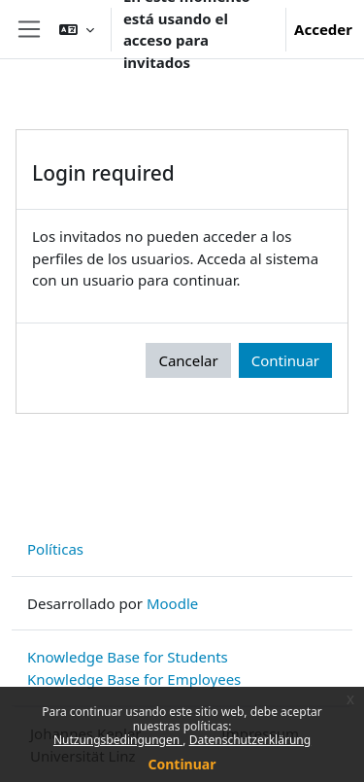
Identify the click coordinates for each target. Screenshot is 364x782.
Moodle (172, 603)
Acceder (323, 29)
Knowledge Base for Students (127, 656)
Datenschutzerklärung (250, 739)
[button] (77, 29)
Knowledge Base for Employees (134, 679)
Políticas (55, 549)
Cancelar (187, 360)
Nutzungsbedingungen (117, 739)
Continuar (182, 764)
